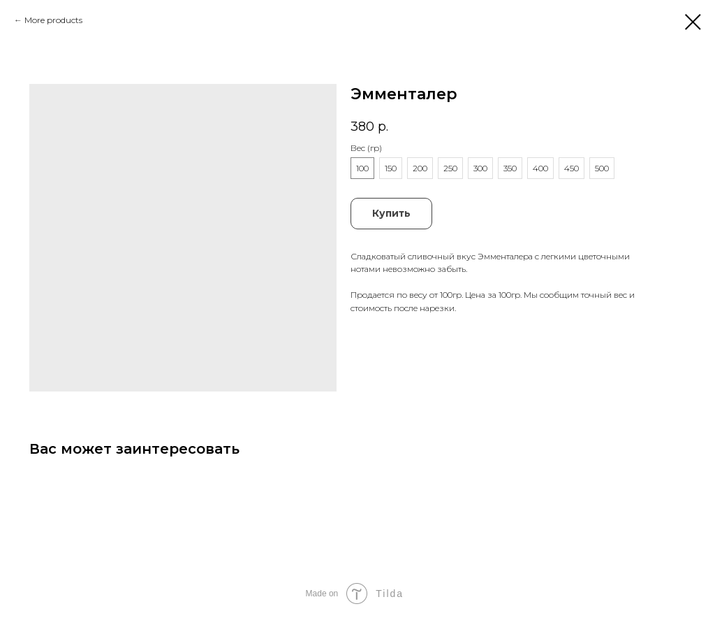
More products (53, 20)
